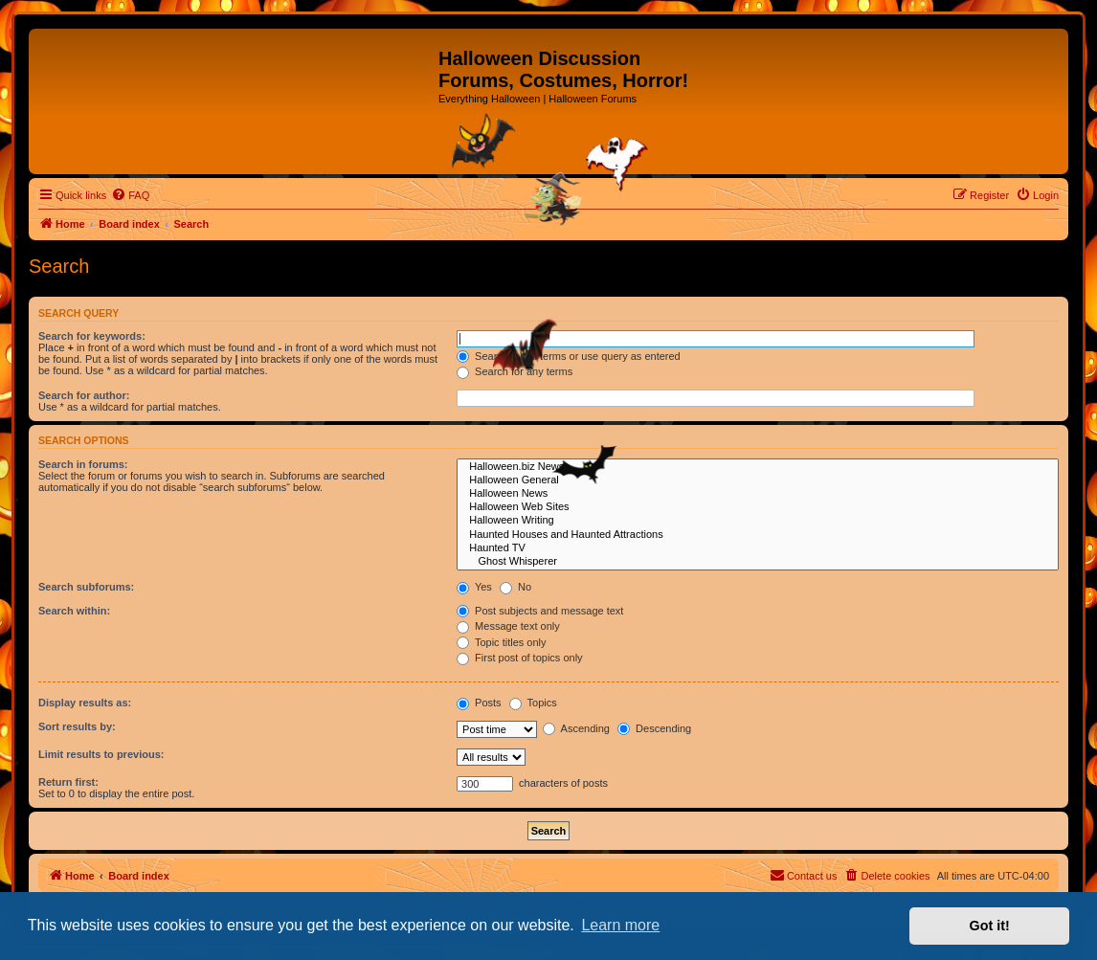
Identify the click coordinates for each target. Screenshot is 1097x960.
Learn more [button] (620, 925)
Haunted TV (758, 548)
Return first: (68, 782)
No (515, 586)
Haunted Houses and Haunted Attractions (758, 535)
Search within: (74, 610)
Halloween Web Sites (758, 507)
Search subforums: (86, 586)
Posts (479, 702)
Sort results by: (77, 726)
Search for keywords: (92, 336)
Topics (533, 702)
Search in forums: (83, 464)
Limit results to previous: (101, 754)
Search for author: (83, 395)
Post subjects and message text (540, 610)
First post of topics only (520, 657)
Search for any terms (514, 371)
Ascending (576, 728)
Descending (654, 728)
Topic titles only (501, 642)
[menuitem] (130, 195)
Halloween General (758, 480)
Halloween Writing (758, 520)
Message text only (508, 626)
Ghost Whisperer (758, 562)
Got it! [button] (990, 925)
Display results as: (84, 702)
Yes (474, 586)
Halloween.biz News (758, 467)
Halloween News (758, 494)
